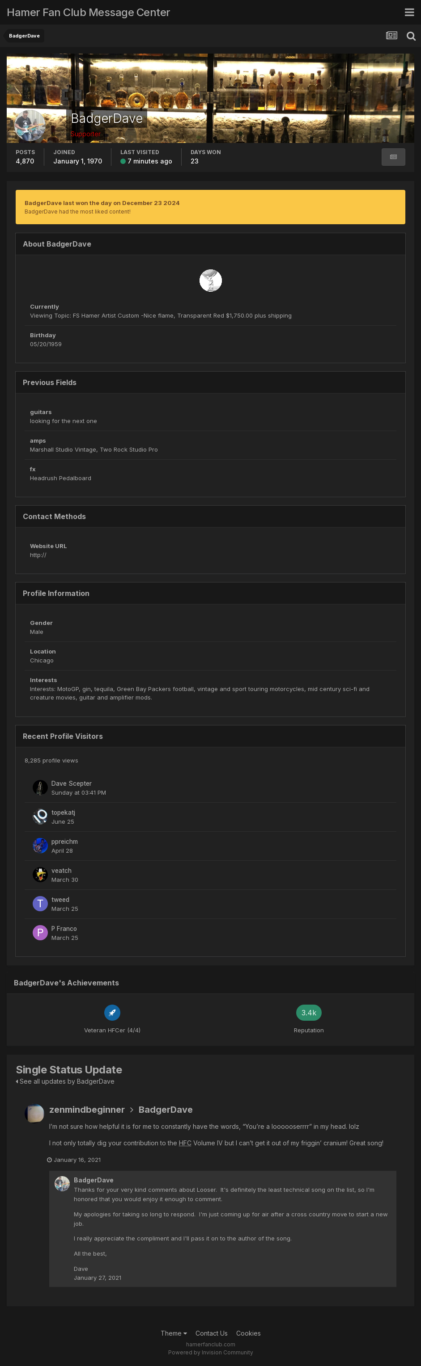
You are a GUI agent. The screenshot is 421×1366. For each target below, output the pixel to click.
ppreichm (64, 841)
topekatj (63, 812)
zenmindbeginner (87, 1109)
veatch (61, 870)
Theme (174, 1333)
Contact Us (212, 1333)
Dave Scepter (71, 783)
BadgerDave (166, 1109)
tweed (60, 899)
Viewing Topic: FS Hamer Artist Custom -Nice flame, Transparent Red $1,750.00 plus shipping (161, 315)
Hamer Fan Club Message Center (88, 12)
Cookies (248, 1333)
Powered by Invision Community (210, 1352)
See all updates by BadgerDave (65, 1081)
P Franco (64, 928)
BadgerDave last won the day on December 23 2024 (102, 202)
